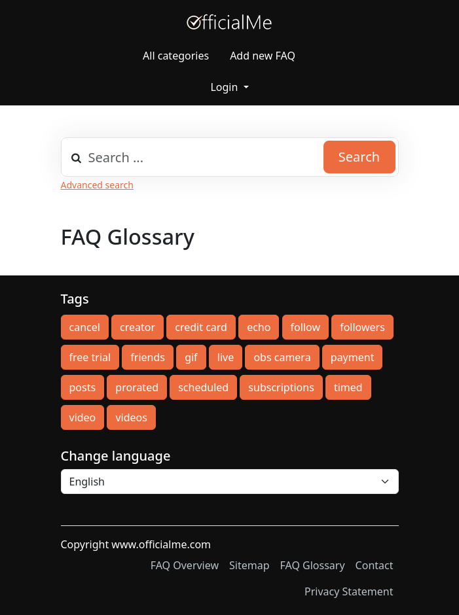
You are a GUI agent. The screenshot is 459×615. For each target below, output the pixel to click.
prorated (136, 387)
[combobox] (230, 157)
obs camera (281, 357)
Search (359, 157)
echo (258, 327)
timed (348, 387)
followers (362, 327)
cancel (84, 327)
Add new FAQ (262, 55)
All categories (176, 55)
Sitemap (249, 565)
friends (147, 357)
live (225, 357)
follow (305, 327)
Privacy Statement (349, 591)
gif (191, 357)
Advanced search (97, 185)
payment (353, 357)
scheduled (203, 387)
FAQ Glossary (312, 565)
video (82, 417)
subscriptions (281, 387)
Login (225, 87)
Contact (375, 565)
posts (82, 387)
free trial (90, 357)
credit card (201, 327)
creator (137, 327)
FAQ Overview (185, 565)
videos (131, 417)
